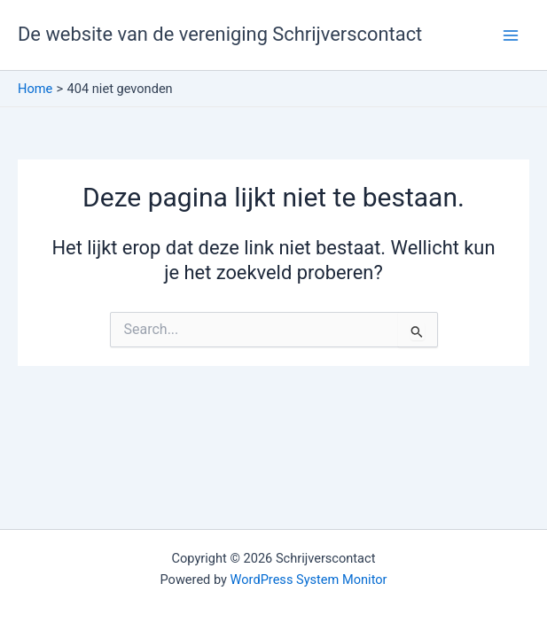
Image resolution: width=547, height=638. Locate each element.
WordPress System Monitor (309, 579)
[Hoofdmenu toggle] (510, 35)
